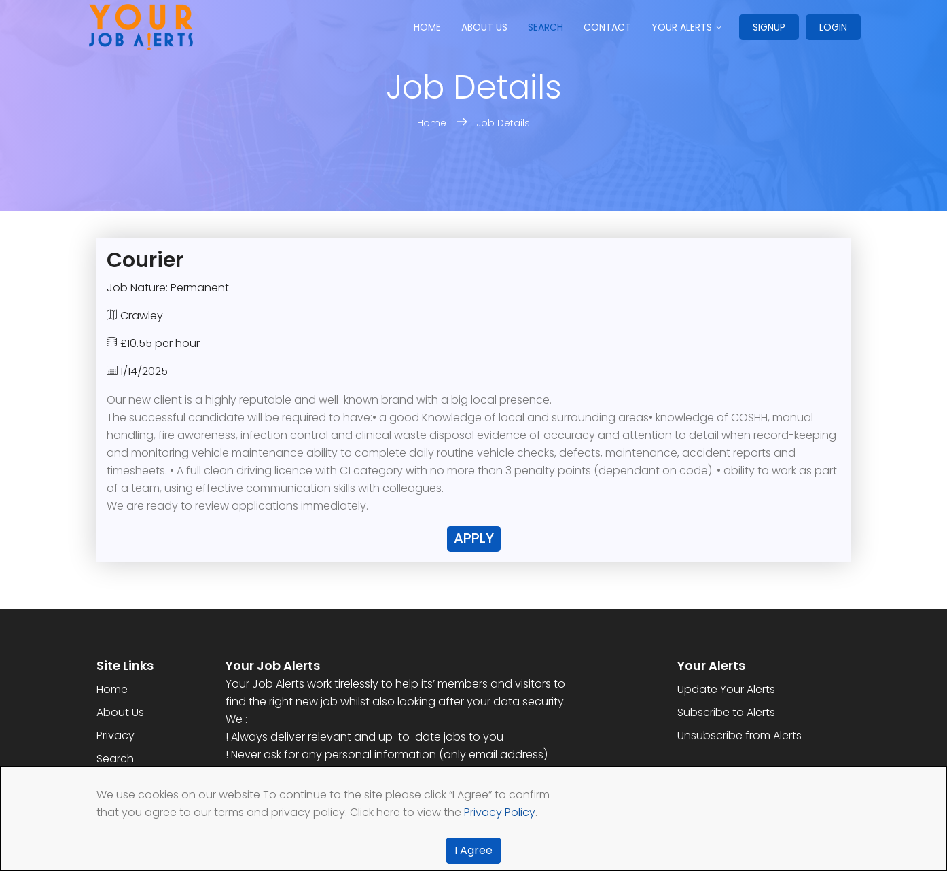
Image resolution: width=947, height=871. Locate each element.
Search (545, 27)
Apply (474, 538)
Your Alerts (681, 27)
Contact (607, 27)
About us (484, 27)
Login (833, 27)
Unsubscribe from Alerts (739, 735)
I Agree (473, 850)
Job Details (503, 123)
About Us (120, 712)
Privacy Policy (499, 812)
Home (427, 27)
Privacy (115, 735)
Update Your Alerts (726, 689)
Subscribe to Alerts (726, 712)
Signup (769, 27)
